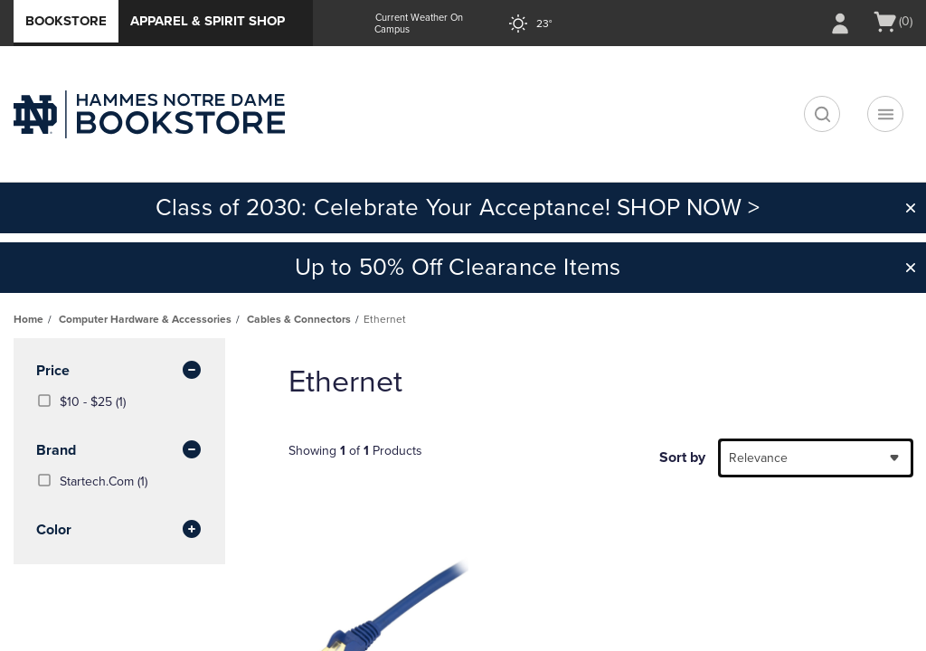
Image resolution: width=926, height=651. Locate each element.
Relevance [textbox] (758, 458)
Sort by (682, 457)
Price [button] (119, 371)
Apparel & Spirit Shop (207, 21)
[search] (822, 114)
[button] (911, 208)
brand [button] (119, 451)
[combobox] (815, 457)
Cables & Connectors (299, 319)
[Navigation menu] (885, 114)
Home (28, 319)
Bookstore (66, 21)
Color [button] (119, 531)
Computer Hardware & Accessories (145, 319)
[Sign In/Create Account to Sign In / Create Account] (840, 23)
